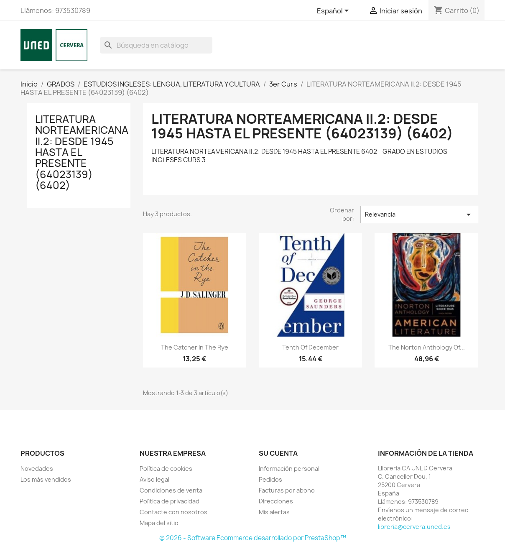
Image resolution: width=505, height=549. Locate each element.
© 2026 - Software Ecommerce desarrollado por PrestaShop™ (252, 538)
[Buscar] (156, 45)
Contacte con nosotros (173, 512)
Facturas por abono (287, 490)
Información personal (289, 468)
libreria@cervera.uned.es (414, 527)
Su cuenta (278, 453)
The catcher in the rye (194, 347)
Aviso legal (154, 479)
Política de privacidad (169, 501)
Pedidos (270, 479)
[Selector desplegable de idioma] (334, 11)
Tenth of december (310, 347)
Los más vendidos (45, 479)
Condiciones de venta (171, 490)
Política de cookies (166, 468)
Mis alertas (274, 512)
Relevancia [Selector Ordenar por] (419, 214)
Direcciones (276, 501)
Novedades (36, 468)
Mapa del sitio (159, 523)
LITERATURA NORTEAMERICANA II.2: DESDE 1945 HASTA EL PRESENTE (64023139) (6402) (81, 152)
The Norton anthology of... (426, 347)
